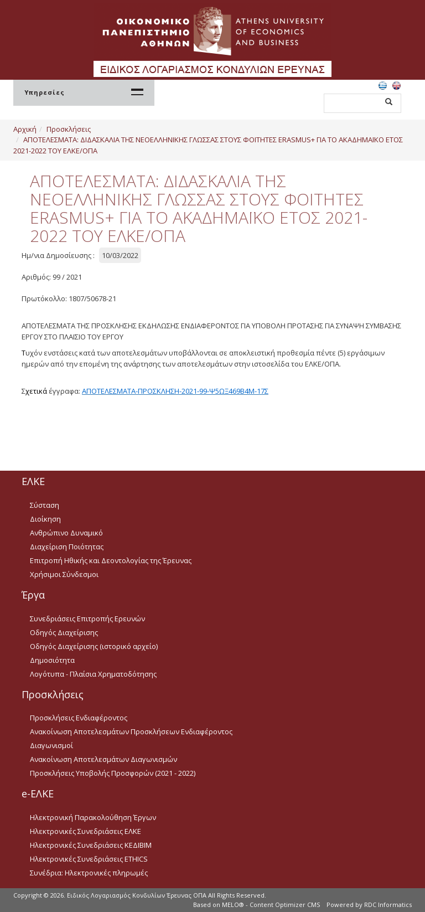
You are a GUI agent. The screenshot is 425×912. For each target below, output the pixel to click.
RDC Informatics (388, 904)
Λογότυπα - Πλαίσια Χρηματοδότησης (93, 674)
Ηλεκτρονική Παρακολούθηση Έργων (93, 817)
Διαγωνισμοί (51, 745)
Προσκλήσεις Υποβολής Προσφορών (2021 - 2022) (112, 773)
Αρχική (25, 129)
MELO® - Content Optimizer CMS (271, 904)
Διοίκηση (45, 519)
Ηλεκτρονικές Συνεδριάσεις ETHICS (89, 859)
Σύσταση (44, 505)
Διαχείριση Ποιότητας (66, 547)
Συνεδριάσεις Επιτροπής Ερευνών (87, 619)
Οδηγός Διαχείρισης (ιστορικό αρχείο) (94, 646)
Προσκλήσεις (68, 129)
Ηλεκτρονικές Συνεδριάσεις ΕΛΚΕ (85, 831)
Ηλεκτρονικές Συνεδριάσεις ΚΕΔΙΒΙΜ (91, 845)
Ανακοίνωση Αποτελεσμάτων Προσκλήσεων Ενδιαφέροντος (131, 731)
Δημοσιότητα (52, 660)
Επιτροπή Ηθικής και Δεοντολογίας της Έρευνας (110, 560)
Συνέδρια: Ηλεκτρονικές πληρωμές (89, 873)
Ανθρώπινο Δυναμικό (66, 533)
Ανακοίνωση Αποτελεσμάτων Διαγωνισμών (103, 759)
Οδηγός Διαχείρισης (64, 632)
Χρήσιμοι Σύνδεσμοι (64, 574)
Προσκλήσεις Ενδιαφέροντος (78, 718)
